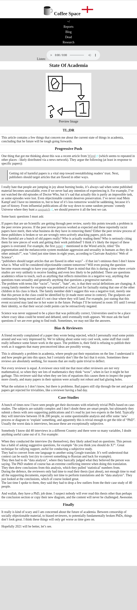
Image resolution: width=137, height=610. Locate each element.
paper (59, 246)
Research (68, 42)
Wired (91, 156)
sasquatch (43, 209)
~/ (68, 21)
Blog (68, 32)
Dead (68, 37)
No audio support (73, 55)
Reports (68, 26)
